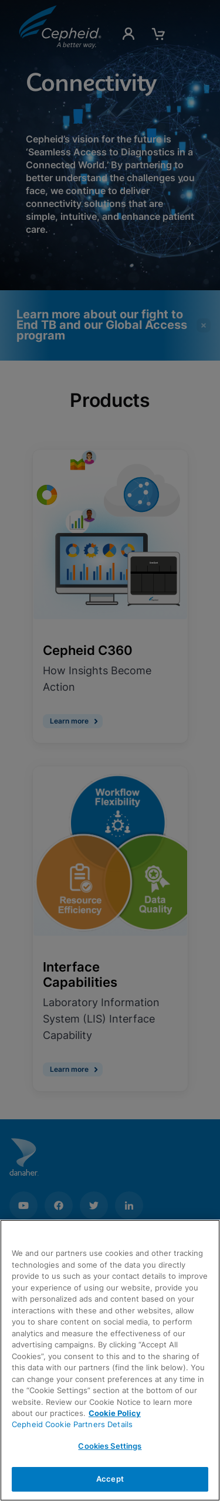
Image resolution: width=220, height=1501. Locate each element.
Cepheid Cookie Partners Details (72, 1424)
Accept (110, 1478)
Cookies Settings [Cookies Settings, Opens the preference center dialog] (109, 1446)
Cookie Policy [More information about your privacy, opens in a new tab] (115, 1413)
